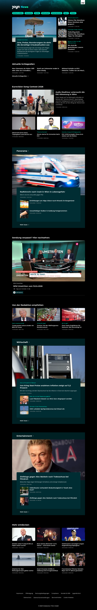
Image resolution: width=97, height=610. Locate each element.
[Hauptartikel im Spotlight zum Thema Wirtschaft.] (23, 342)
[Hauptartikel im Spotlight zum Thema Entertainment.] (25, 436)
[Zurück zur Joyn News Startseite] (20, 7)
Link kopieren (18, 292)
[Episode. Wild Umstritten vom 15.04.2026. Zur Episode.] (48, 265)
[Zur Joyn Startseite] (83, 2)
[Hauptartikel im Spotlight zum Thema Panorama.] (23, 151)
